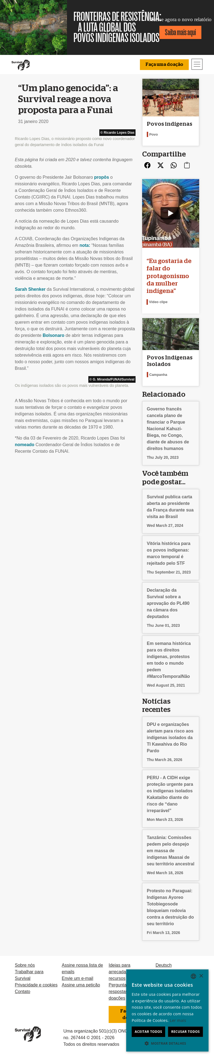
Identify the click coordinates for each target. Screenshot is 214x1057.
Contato (22, 991)
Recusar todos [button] (185, 1031)
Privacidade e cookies (36, 985)
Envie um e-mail (77, 978)
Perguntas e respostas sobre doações (124, 991)
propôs (101, 177)
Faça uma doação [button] (164, 64)
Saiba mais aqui (180, 32)
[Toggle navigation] (197, 64)
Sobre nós (25, 965)
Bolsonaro (53, 335)
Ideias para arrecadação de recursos (124, 972)
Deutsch (164, 965)
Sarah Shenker (30, 289)
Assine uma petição (81, 985)
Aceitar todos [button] (148, 1031)
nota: (85, 245)
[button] (167, 1043)
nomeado (24, 444)
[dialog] (167, 1010)
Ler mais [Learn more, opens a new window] (178, 1020)
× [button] (201, 976)
